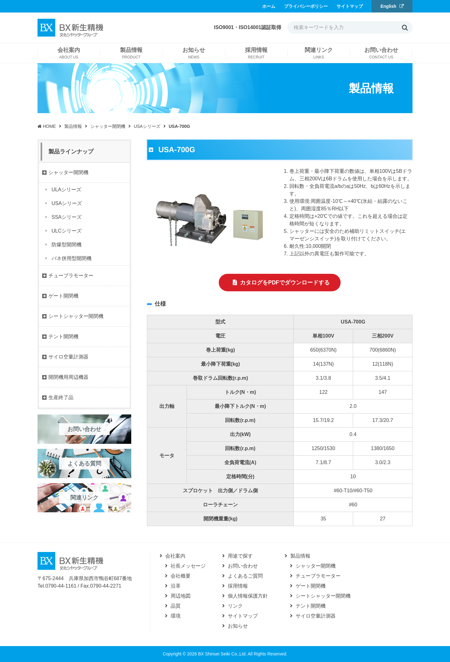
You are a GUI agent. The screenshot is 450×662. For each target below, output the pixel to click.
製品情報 (73, 126)
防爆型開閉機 (67, 244)
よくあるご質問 (245, 576)
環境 (176, 616)
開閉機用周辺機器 (68, 377)
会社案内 (175, 556)
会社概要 (181, 576)
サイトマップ (350, 6)
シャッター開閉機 (107, 126)
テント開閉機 (63, 336)
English (388, 6)
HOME (47, 126)
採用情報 (238, 586)
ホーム (268, 6)
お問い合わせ (243, 566)
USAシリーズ (147, 126)
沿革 (176, 586)
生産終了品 (60, 397)
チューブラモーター (70, 275)
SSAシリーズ (67, 217)
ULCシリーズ (67, 230)
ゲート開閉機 (63, 295)
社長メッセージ (188, 566)
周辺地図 (181, 596)
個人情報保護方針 (248, 596)
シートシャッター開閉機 (75, 316)
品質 (176, 606)
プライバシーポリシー (306, 6)
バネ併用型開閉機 (72, 258)
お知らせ (238, 626)
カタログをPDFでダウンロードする (285, 283)
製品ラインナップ (70, 151)
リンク (235, 606)
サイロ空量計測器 (68, 356)
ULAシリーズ (66, 189)
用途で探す (240, 556)
